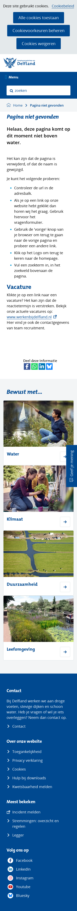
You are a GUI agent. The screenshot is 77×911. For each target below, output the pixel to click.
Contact (18, 726)
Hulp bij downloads (29, 777)
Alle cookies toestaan (38, 17)
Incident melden (26, 812)
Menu (13, 77)
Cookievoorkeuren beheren (38, 30)
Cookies (19, 769)
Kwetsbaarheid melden (32, 786)
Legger (18, 835)
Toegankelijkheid (26, 751)
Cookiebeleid (63, 6)
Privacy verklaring (27, 760)
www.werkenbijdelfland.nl (32, 316)
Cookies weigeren (38, 43)
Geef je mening (71, 463)
